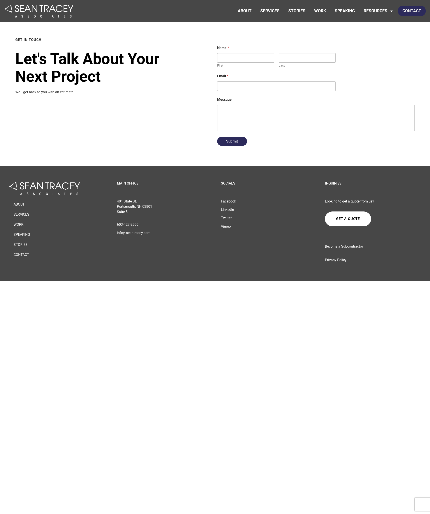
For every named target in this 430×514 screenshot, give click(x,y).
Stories (296, 10)
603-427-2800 (127, 224)
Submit (232, 141)
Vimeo (226, 226)
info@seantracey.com (133, 233)
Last (282, 65)
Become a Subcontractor (344, 246)
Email (222, 76)
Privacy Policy (336, 260)
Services (270, 10)
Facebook (228, 201)
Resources (379, 11)
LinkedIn (227, 210)
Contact (411, 10)
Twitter (226, 218)
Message (224, 99)
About (245, 10)
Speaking (345, 10)
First (220, 65)
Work (320, 10)
